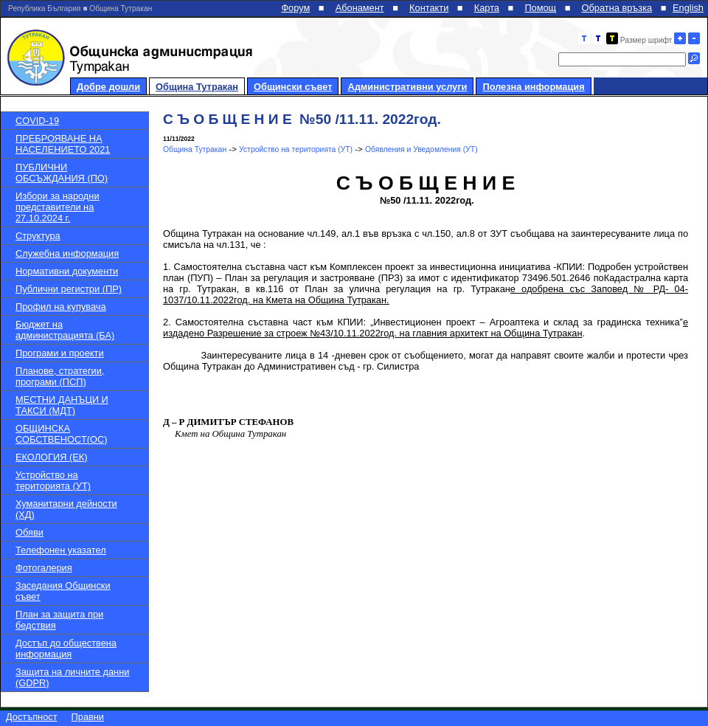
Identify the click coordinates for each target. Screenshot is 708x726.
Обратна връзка (617, 7)
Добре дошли (108, 86)
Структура (37, 235)
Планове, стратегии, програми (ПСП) (59, 376)
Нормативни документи (66, 271)
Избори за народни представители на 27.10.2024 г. (57, 207)
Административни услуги (407, 86)
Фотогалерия (43, 567)
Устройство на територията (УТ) (53, 480)
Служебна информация (67, 253)
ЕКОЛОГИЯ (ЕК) (51, 457)
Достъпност (32, 716)
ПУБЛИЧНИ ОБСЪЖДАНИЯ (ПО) (61, 173)
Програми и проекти (59, 353)
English (688, 7)
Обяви (29, 532)
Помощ (540, 7)
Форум (295, 7)
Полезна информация (533, 86)
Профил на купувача (60, 306)
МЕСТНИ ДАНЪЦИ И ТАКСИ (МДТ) (61, 405)
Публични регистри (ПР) (68, 288)
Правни (88, 716)
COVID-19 (37, 120)
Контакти (428, 7)
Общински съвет (293, 86)
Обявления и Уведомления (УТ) (421, 149)
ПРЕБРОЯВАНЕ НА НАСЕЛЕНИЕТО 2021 (62, 144)
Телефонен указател (60, 550)
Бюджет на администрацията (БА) (64, 330)
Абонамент (360, 7)
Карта (486, 7)
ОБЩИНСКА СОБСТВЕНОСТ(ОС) (61, 434)
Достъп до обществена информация (66, 648)
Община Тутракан (197, 86)
